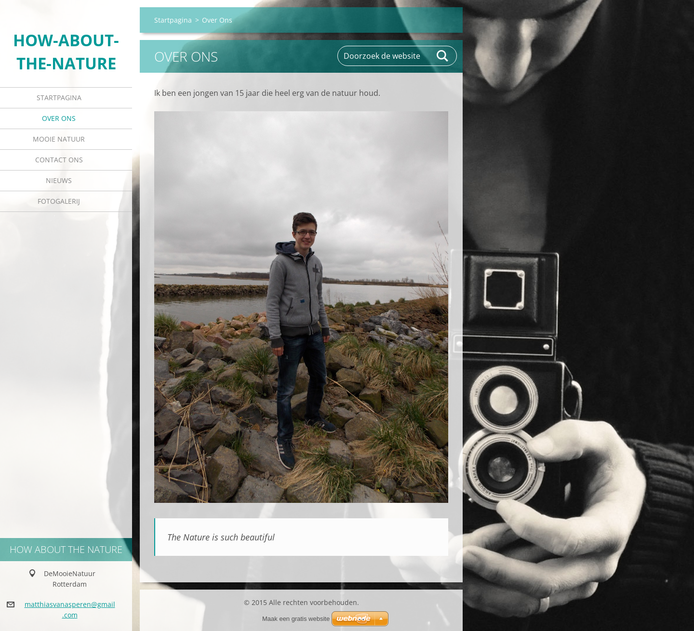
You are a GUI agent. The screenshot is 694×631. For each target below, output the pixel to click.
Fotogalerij (59, 201)
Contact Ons (59, 159)
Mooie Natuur (59, 139)
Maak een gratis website (296, 618)
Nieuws (59, 180)
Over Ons (59, 118)
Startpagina (59, 97)
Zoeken (443, 56)
